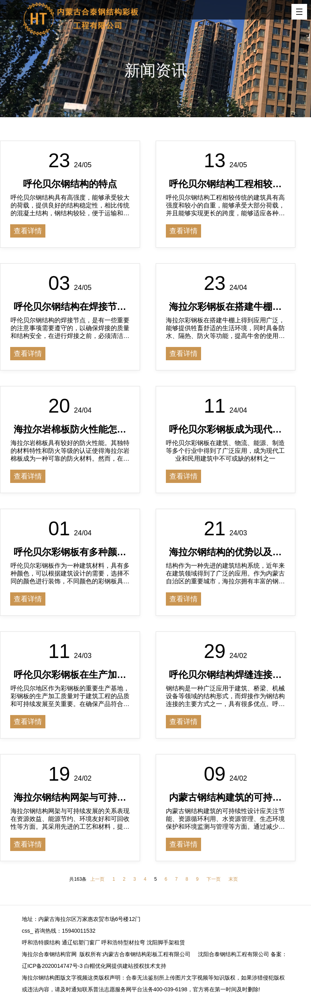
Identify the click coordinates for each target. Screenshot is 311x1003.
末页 (233, 879)
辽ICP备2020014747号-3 (52, 966)
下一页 (214, 879)
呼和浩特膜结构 (41, 942)
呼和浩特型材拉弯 (123, 942)
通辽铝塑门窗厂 (81, 942)
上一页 (97, 879)
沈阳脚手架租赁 (166, 942)
